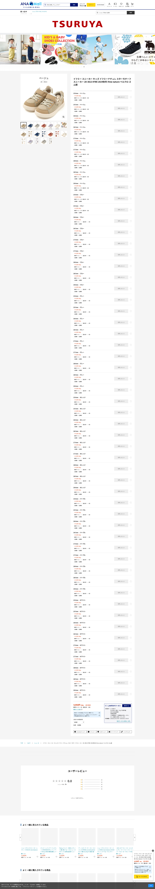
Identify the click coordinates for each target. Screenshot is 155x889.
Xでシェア (92, 731)
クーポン (115, 6)
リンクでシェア (127, 731)
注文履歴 (127, 6)
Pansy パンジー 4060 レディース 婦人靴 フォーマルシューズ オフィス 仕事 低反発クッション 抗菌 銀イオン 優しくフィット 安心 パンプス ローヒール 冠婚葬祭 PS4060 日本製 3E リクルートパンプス (67, 850)
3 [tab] (76, 67)
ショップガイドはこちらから (39, 11)
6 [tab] (84, 67)
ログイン (91, 5)
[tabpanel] (77, 49)
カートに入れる (143, 876)
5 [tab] (81, 67)
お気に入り (121, 6)
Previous (41, 50)
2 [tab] (74, 67)
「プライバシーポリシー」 (29, 886)
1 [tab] (71, 67)
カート (132, 6)
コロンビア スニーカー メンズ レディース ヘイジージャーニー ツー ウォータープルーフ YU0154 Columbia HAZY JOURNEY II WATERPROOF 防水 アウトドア (125, 850)
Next (114, 50)
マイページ (109, 6)
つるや (24, 11)
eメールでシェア (114, 731)
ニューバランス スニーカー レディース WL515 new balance (29, 849)
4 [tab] (79, 67)
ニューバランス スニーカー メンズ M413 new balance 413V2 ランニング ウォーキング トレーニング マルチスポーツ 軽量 (105, 850)
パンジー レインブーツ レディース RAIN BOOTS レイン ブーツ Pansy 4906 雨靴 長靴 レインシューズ (48, 850)
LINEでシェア (103, 731)
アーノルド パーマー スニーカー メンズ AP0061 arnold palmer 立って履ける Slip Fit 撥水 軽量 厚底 (87, 850)
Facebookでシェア (81, 731)
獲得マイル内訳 (77, 709)
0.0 (70, 781)
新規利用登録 (100, 5)
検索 (74, 5)
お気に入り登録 (150, 876)
